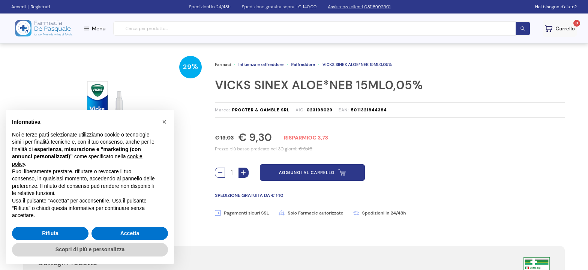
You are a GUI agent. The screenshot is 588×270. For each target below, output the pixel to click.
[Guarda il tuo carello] (560, 28)
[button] (164, 122)
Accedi (18, 7)
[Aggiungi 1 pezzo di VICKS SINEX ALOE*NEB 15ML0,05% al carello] (243, 173)
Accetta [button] (130, 233)
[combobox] (322, 29)
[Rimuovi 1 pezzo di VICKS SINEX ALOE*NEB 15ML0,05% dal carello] (220, 173)
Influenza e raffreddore (261, 64)
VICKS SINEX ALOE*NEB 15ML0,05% (357, 64)
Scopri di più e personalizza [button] (90, 249)
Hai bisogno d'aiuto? (556, 7)
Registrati (40, 7)
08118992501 (377, 7)
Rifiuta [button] (50, 233)
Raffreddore (303, 64)
